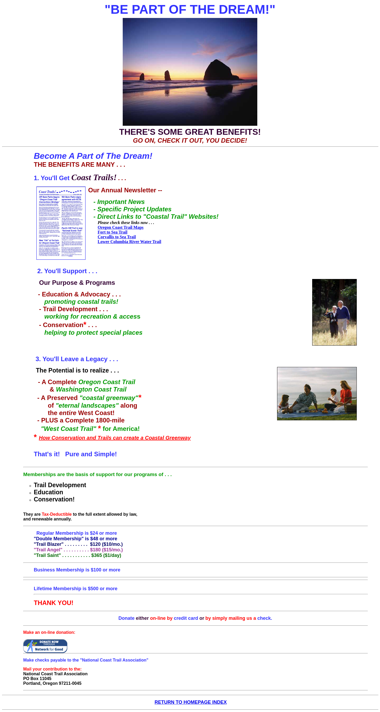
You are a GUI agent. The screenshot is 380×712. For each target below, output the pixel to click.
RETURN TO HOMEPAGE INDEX (191, 702)
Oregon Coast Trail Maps (121, 227)
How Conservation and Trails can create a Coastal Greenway (115, 438)
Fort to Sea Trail (112, 232)
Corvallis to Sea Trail (117, 237)
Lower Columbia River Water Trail (129, 241)
